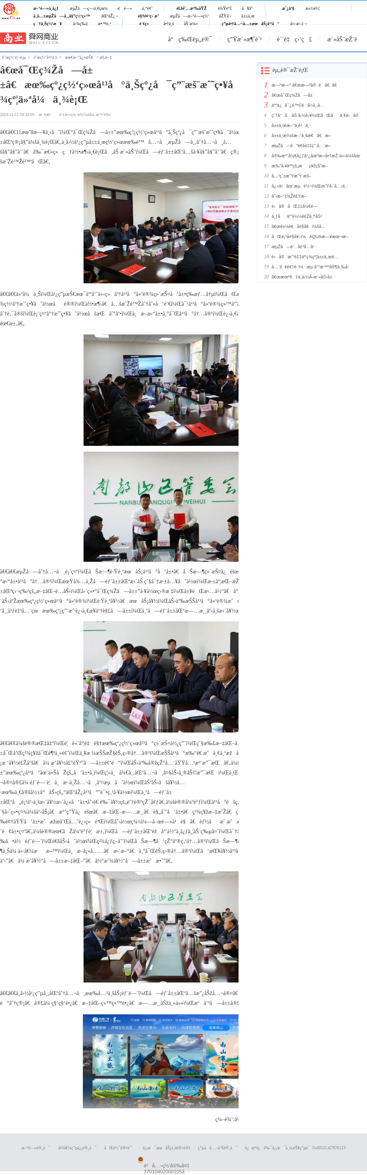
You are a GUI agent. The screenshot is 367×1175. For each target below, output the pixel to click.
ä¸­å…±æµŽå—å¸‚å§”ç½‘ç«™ (61, 16)
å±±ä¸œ (247, 16)
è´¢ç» (145, 23)
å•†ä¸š (168, 23)
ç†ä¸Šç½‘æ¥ (47, 23)
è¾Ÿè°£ (225, 8)
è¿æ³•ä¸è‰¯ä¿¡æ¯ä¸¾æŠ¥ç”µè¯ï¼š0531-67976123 (295, 1148)
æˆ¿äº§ (288, 8)
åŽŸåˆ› (225, 16)
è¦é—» (124, 8)
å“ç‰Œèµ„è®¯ (190, 39)
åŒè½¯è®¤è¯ (119, 1148)
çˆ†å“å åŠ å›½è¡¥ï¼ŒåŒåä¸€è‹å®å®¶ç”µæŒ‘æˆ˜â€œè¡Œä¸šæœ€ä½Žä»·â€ (314, 115)
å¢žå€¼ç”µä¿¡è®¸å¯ (77, 1148)
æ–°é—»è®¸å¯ (35, 1148)
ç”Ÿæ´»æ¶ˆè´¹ (244, 39)
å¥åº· (248, 8)
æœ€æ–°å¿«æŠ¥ (79, 57)
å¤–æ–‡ (297, 23)
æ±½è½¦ (313, 8)
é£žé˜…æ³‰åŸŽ (191, 8)
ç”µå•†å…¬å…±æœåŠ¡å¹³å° (250, 23)
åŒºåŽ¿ (108, 16)
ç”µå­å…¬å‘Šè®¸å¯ (218, 1148)
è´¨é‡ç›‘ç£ (294, 39)
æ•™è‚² (104, 23)
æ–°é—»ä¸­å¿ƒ (46, 8)
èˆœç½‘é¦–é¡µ (14, 57)
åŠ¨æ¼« (191, 23)
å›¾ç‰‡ (80, 23)
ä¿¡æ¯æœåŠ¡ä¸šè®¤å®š (166, 1148)
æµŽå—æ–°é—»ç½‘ (189, 16)
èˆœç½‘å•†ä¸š (45, 57)
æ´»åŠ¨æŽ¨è (347, 39)
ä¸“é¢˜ (147, 8)
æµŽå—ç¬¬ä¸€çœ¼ (89, 8)
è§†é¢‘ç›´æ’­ (148, 16)
